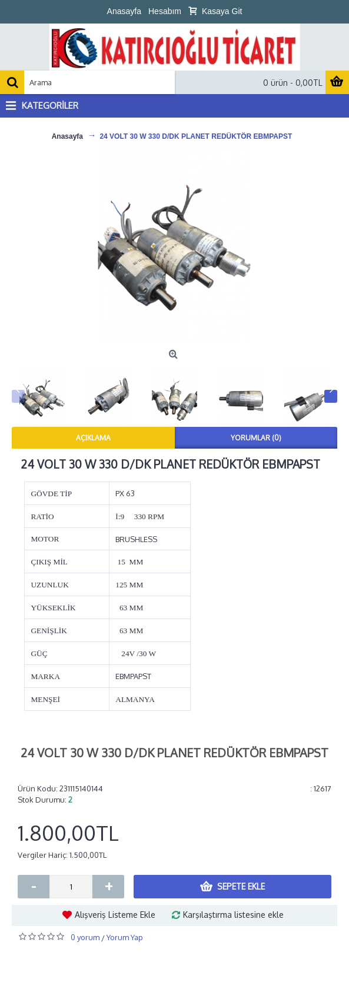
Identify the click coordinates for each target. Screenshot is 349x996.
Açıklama (93, 437)
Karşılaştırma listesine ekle (233, 915)
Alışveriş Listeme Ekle (115, 915)
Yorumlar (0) (256, 437)
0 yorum (85, 937)
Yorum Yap (125, 937)
